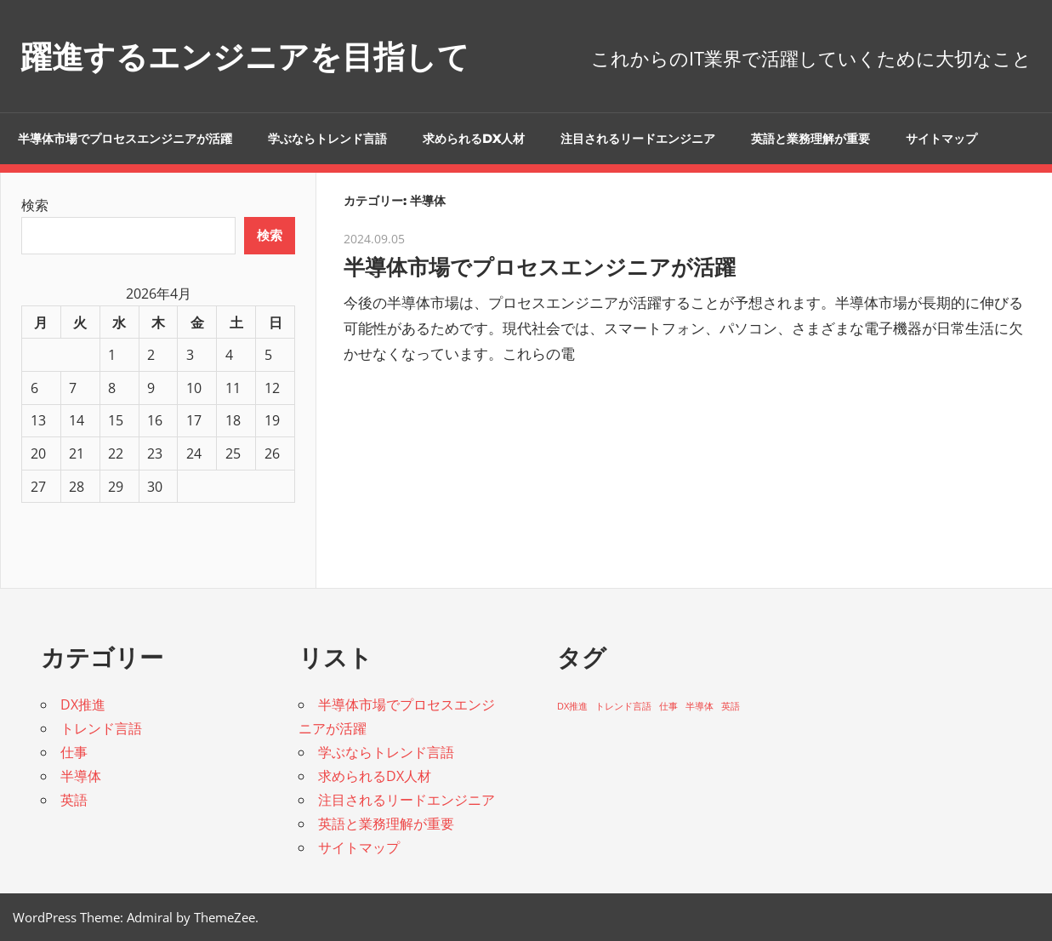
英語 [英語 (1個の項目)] (730, 706)
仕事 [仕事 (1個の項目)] (668, 706)
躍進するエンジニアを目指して (262, 56)
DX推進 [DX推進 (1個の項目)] (572, 706)
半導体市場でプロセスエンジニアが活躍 (125, 138)
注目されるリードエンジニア (637, 138)
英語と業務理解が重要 (810, 138)
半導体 (80, 776)
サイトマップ (941, 138)
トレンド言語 (101, 728)
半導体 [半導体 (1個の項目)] (699, 706)
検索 (34, 205)
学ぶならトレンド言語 (327, 138)
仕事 (74, 752)
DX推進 (82, 704)
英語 (74, 799)
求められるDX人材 (474, 138)
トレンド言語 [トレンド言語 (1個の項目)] (623, 706)
